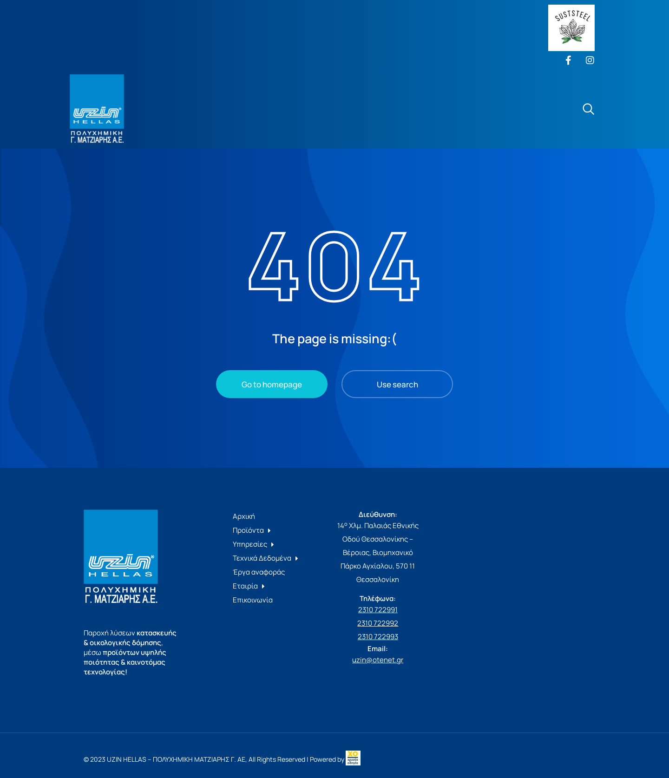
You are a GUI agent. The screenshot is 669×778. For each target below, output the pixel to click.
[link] (353, 759)
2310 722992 (377, 623)
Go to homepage (272, 384)
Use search (397, 384)
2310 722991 (378, 610)
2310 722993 (378, 636)
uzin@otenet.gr (377, 660)
